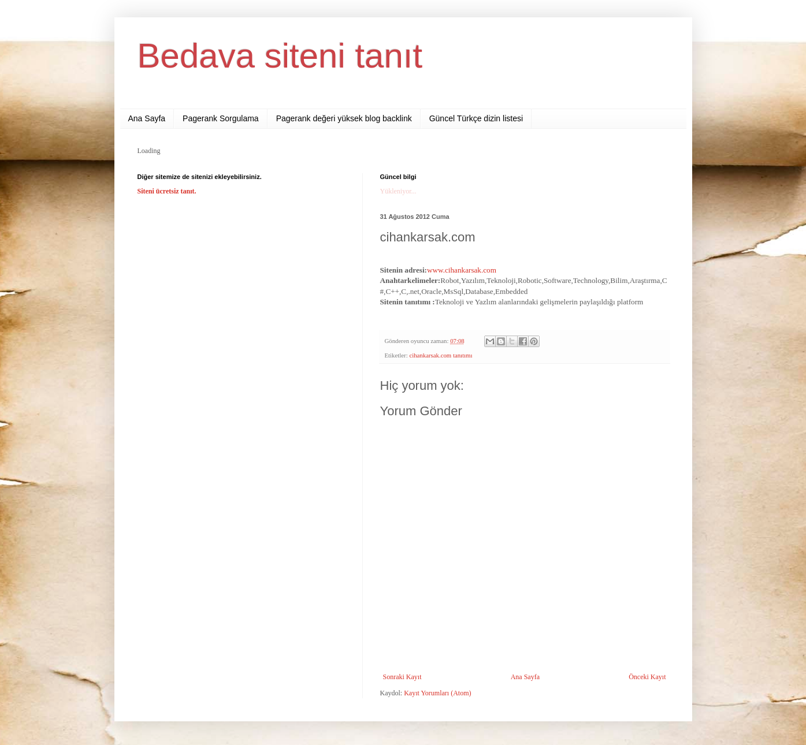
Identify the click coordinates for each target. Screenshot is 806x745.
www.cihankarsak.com (461, 270)
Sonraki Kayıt (402, 677)
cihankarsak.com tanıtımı (440, 355)
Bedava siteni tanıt (280, 55)
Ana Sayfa (147, 118)
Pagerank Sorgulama (221, 118)
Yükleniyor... (398, 191)
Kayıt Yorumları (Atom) (437, 693)
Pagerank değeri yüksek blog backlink (344, 118)
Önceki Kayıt (647, 677)
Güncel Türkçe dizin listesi (476, 118)
